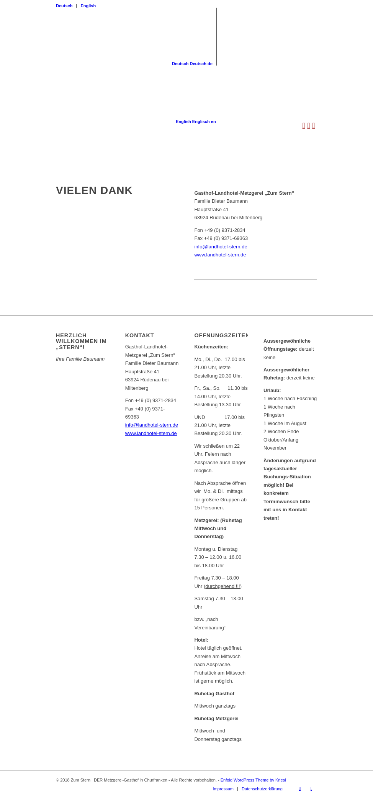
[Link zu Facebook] (300, 788)
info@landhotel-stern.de (220, 247)
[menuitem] (66, 6)
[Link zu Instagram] (311, 788)
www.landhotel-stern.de (220, 255)
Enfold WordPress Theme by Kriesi (253, 780)
